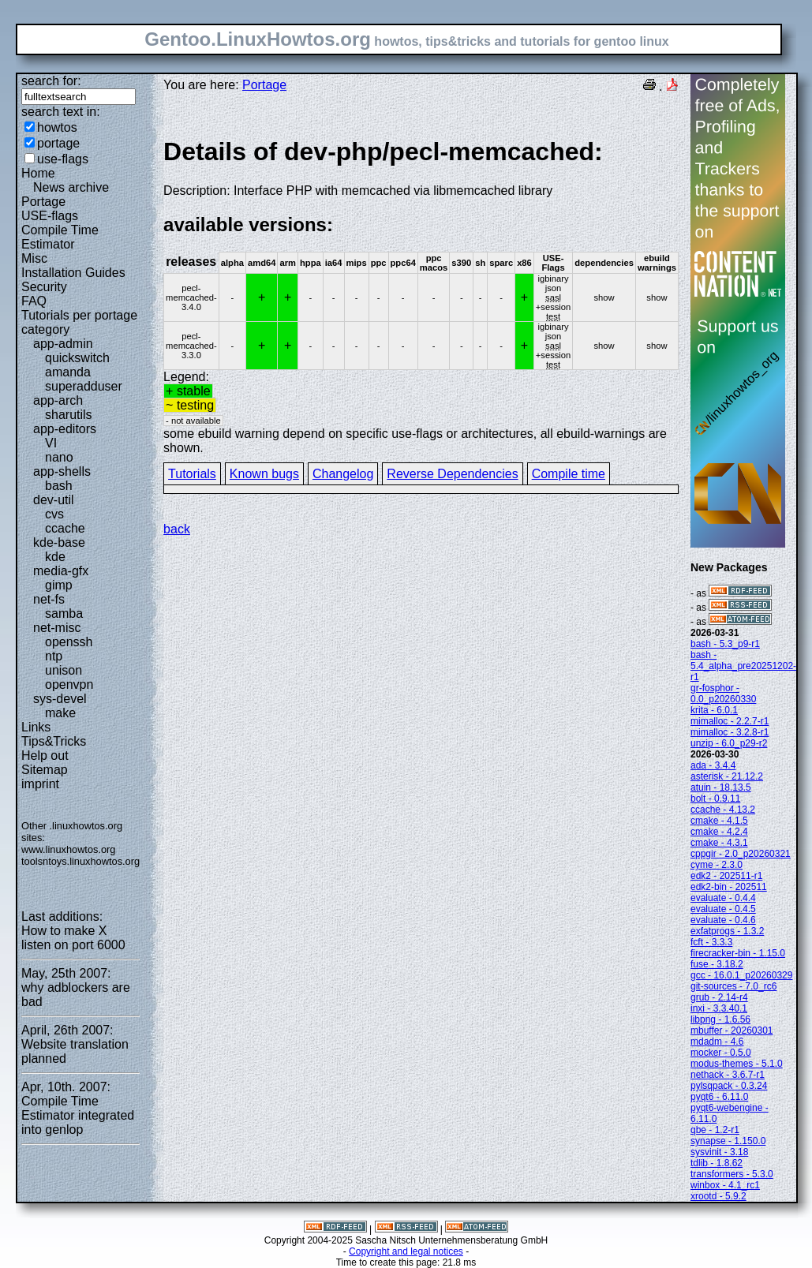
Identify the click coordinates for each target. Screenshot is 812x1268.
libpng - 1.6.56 (720, 1019)
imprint (40, 784)
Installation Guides (73, 272)
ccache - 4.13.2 (722, 809)
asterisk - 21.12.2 (726, 776)
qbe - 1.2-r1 (714, 1129)
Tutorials (192, 474)
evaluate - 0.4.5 (723, 909)
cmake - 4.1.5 (719, 820)
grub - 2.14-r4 (719, 997)
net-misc (56, 627)
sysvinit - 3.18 (719, 1152)
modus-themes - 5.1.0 (736, 1063)
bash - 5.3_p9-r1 (725, 643)
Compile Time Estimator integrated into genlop (77, 1115)
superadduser (83, 386)
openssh (69, 642)
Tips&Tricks (53, 741)
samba (64, 613)
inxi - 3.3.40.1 (718, 1008)
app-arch (58, 400)
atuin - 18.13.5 (720, 787)
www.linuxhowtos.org (68, 849)
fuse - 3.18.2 (716, 964)
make (60, 713)
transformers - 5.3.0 (731, 1174)
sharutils (68, 414)
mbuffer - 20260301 (731, 1030)
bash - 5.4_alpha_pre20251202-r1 (743, 666)
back (176, 529)
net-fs (49, 599)
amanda (68, 372)
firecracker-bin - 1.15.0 (737, 953)
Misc (34, 258)
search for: (51, 81)
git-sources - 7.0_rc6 (733, 986)
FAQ (34, 301)
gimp (59, 585)
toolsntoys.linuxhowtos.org (80, 861)
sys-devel (60, 698)
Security (44, 287)
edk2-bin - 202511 (728, 886)
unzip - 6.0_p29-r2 (728, 743)
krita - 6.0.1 (714, 710)
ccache (65, 528)
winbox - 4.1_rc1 (725, 1185)
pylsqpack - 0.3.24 (728, 1085)
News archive (71, 187)
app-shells (62, 471)
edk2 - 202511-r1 (726, 875)
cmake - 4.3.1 (719, 842)
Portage (43, 201)
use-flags (62, 159)
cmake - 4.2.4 (719, 831)
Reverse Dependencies (452, 474)
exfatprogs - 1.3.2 (727, 931)
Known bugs (264, 474)
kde (55, 556)
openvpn (69, 684)
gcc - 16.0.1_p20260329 (741, 975)
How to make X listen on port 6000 (73, 938)
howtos (57, 127)
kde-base (59, 542)
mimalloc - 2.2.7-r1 (729, 721)
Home (38, 173)
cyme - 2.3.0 (716, 864)
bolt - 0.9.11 (715, 798)
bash (59, 485)
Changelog (342, 474)
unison (63, 670)
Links (36, 727)
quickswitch (77, 358)
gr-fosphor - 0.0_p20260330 (723, 694)
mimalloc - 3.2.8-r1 (729, 732)
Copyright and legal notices (406, 1251)
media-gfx (60, 571)
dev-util (53, 500)
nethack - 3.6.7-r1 (727, 1074)
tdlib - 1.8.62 (716, 1163)
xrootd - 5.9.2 (718, 1196)
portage (58, 143)
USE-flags (49, 216)
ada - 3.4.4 (712, 765)
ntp (53, 656)
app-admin (63, 343)
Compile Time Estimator (60, 237)
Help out (45, 755)
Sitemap (44, 769)
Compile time (568, 474)
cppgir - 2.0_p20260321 (740, 853)
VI (51, 443)
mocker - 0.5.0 (720, 1052)
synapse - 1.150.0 (727, 1140)
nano (59, 457)
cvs (54, 514)
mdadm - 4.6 (716, 1041)
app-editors (64, 429)
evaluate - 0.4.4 (723, 897)
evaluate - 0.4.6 (723, 920)
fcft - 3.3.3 (711, 942)
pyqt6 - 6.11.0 (719, 1096)
